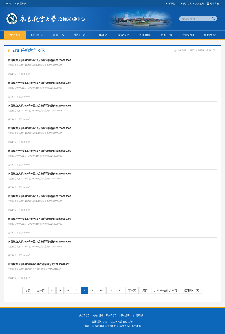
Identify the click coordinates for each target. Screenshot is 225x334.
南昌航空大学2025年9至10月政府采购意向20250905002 (39, 218)
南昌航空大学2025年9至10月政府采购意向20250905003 (39, 196)
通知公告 (80, 35)
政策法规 (123, 35)
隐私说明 (125, 315)
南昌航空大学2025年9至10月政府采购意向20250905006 (39, 128)
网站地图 (98, 315)
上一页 (41, 290)
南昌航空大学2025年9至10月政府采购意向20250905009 (39, 60)
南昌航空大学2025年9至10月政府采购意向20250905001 (39, 241)
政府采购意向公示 (206, 50)
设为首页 (187, 3)
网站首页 (15, 35)
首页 (192, 50)
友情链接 (138, 315)
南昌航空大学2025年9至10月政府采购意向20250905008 (39, 105)
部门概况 (37, 35)
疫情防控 (210, 35)
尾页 (144, 290)
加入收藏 (199, 3)
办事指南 (145, 35)
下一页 (132, 290)
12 (120, 290)
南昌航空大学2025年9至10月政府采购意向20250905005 (39, 150)
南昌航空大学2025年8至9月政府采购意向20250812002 (39, 264)
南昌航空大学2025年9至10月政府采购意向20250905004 (39, 173)
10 (101, 290)
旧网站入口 (173, 3)
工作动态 (101, 35)
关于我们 (84, 315)
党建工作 (58, 35)
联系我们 (111, 315)
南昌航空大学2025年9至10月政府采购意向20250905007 (39, 82)
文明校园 (188, 35)
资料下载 (166, 35)
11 (110, 290)
